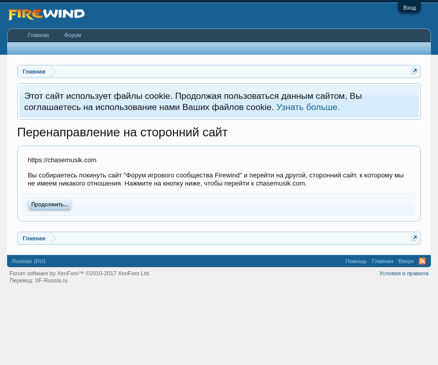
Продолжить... (49, 204)
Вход (409, 8)
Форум (72, 35)
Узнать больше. (308, 107)
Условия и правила (403, 273)
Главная (38, 35)
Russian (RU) (29, 261)
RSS (422, 261)
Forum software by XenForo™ (80, 273)
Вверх (406, 261)
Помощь (356, 261)
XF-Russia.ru (51, 280)
